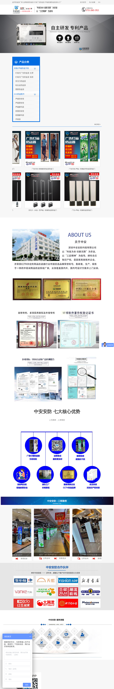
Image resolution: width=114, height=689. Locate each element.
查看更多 (24, 558)
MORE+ (97, 124)
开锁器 (18, 119)
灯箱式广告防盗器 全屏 (24, 73)
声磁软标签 (19, 99)
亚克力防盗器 (20, 81)
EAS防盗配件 (19, 94)
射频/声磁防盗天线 (21, 68)
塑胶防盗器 (19, 89)
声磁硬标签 (19, 103)
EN (99, 2)
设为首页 (83, 2)
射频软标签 (19, 111)
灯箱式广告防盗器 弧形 (24, 77)
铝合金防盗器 (20, 85)
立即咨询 (46, 558)
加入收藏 (92, 2)
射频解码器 (19, 115)
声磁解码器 (19, 107)
